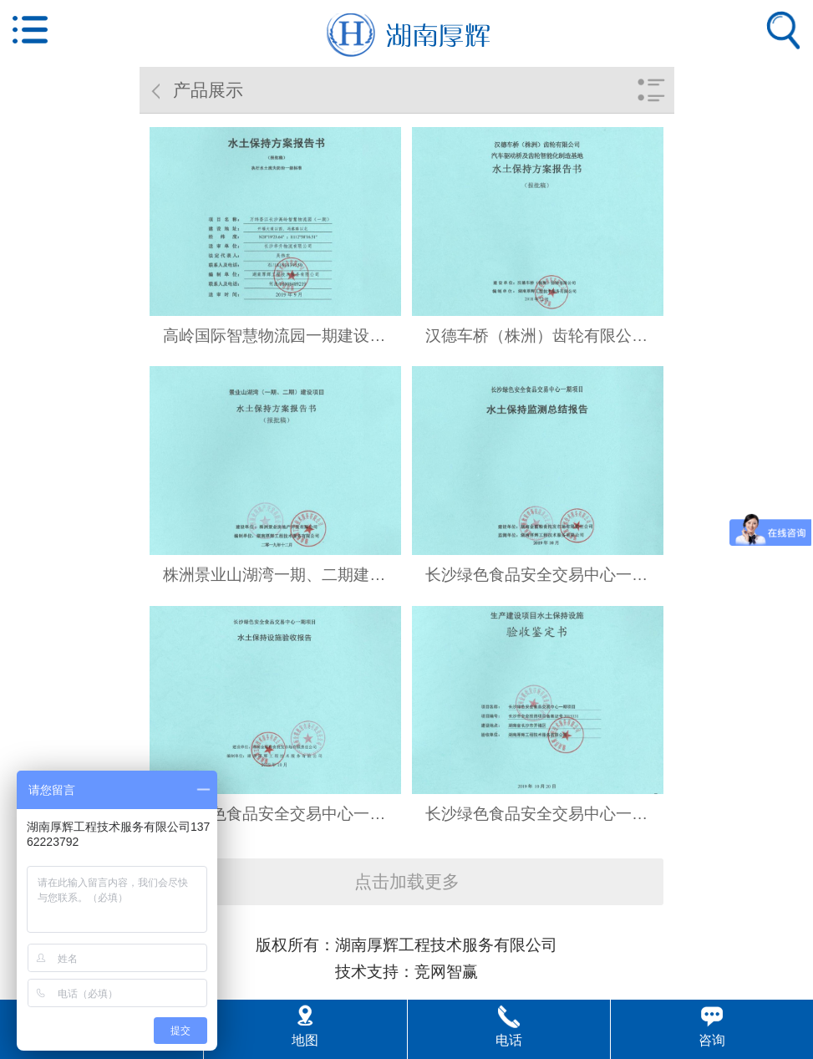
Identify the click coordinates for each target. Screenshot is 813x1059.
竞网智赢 (446, 971)
